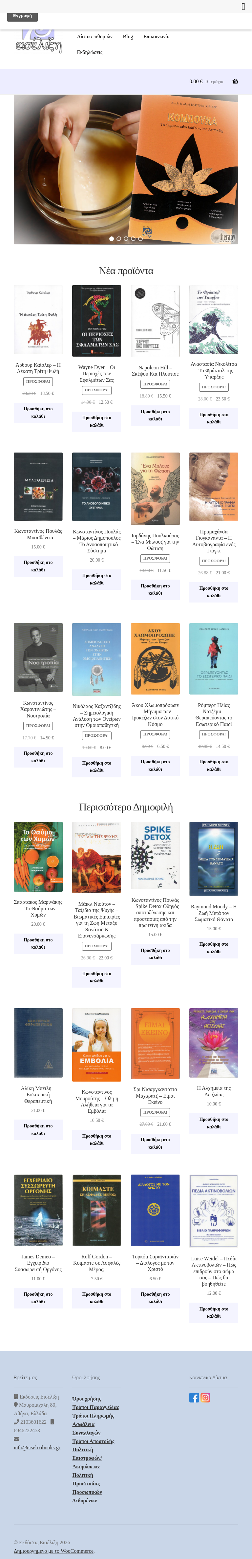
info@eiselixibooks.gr (37, 1447)
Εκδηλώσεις (89, 52)
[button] (126, 169)
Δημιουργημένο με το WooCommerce (54, 1551)
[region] (126, 174)
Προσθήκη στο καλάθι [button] (38, 412)
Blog (128, 36)
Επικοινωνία (156, 36)
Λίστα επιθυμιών (95, 36)
